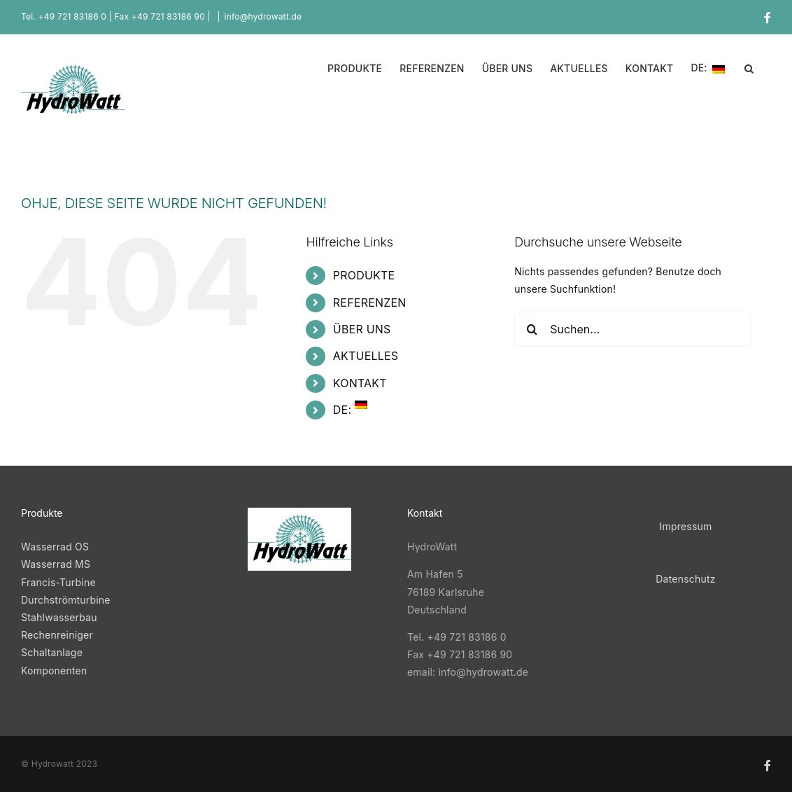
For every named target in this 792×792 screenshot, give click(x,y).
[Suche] (531, 329)
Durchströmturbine (66, 600)
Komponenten (54, 670)
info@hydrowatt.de (263, 16)
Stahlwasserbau (59, 617)
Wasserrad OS (55, 547)
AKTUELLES (366, 356)
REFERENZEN (369, 303)
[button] (749, 67)
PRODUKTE (364, 275)
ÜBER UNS (362, 329)
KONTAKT (360, 383)
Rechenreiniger (57, 635)
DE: (350, 410)
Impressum (685, 526)
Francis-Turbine (58, 582)
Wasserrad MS (57, 564)
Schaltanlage (52, 652)
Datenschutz (685, 579)
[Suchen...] (632, 329)
